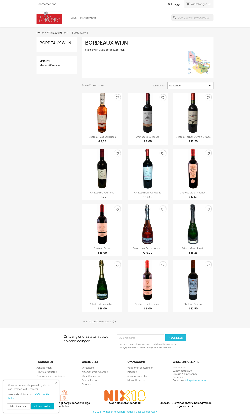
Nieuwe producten (47, 371)
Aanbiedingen (44, 367)
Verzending (88, 367)
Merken (45, 61)
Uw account (136, 362)
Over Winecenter (91, 375)
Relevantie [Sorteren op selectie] (190, 86)
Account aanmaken (137, 375)
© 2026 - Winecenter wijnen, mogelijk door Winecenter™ (125, 411)
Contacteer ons (46, 4)
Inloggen (132, 371)
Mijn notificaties (136, 380)
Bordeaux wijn (55, 43)
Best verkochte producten (51, 375)
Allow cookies (42, 406)
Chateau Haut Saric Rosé (102, 136)
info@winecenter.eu (196, 380)
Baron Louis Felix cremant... (148, 248)
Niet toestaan (18, 406)
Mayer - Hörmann (50, 65)
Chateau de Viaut (193, 304)
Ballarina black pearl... (193, 248)
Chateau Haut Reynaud (147, 304)
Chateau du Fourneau (102, 192)
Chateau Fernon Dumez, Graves (193, 136)
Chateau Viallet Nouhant (193, 192)
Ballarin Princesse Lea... (102, 304)
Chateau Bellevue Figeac (147, 192)
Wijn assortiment (83, 17)
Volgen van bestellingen (140, 367)
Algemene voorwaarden (95, 371)
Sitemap (86, 384)
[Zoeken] (192, 17)
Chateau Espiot (102, 248)
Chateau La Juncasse (147, 136)
